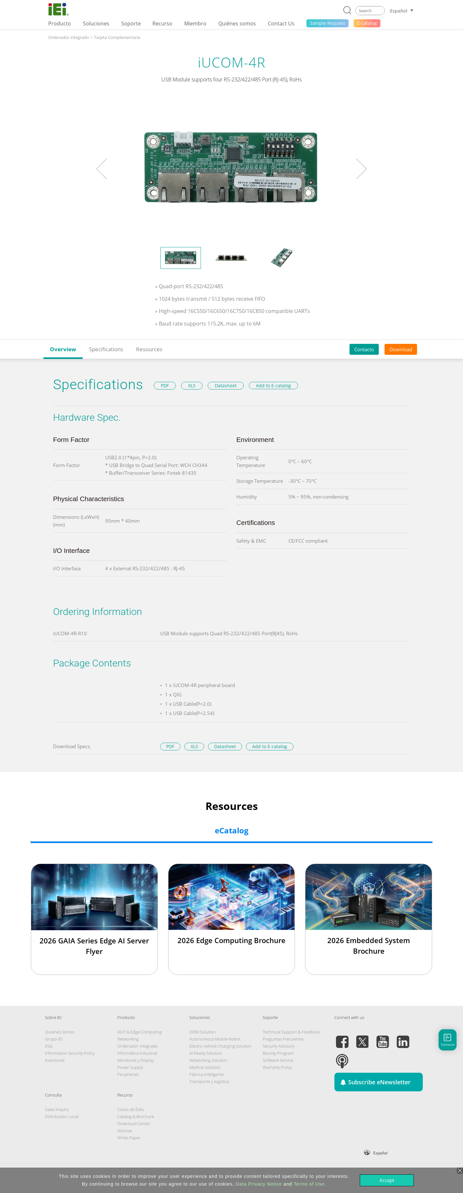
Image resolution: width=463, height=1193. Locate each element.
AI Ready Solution (205, 1053)
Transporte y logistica (209, 1081)
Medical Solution (205, 1067)
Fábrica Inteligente (206, 1074)
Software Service (278, 1060)
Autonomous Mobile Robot (215, 1039)
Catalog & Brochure (135, 1116)
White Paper (129, 1138)
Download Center (133, 1123)
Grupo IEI (53, 1039)
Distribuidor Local (61, 1116)
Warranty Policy (277, 1067)
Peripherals (128, 1074)
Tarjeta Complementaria (117, 37)
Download (400, 349)
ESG (48, 1046)
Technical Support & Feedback (291, 1032)
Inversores (55, 1060)
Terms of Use (309, 1184)
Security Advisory (279, 1046)
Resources (149, 349)
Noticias (124, 1130)
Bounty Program (278, 1053)
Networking (128, 1039)
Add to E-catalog (273, 385)
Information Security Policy (70, 1053)
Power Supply (130, 1067)
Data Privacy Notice (259, 1184)
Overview (63, 349)
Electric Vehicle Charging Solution (220, 1046)
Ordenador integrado (68, 37)
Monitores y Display (135, 1060)
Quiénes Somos (60, 1032)
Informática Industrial (137, 1053)
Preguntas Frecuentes (283, 1039)
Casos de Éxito (130, 1109)
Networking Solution (208, 1060)
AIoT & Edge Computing (139, 1032)
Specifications (106, 349)
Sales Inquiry (57, 1109)
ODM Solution (202, 1032)
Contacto (364, 349)
